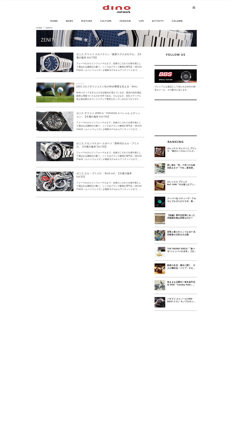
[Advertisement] (176, 361)
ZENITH (49, 40)
